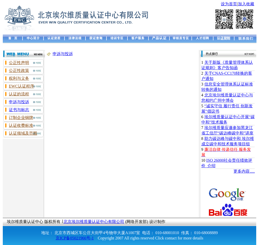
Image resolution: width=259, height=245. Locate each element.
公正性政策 (19, 70)
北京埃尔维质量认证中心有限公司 (93, 221)
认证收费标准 (21, 125)
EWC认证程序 (21, 86)
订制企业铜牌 (21, 117)
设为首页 (229, 4)
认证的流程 (19, 94)
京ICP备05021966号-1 (75, 238)
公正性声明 (19, 62)
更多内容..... (244, 171)
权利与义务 (19, 78)
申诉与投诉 (19, 102)
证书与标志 (19, 110)
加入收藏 (246, 4)
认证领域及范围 (23, 133)
